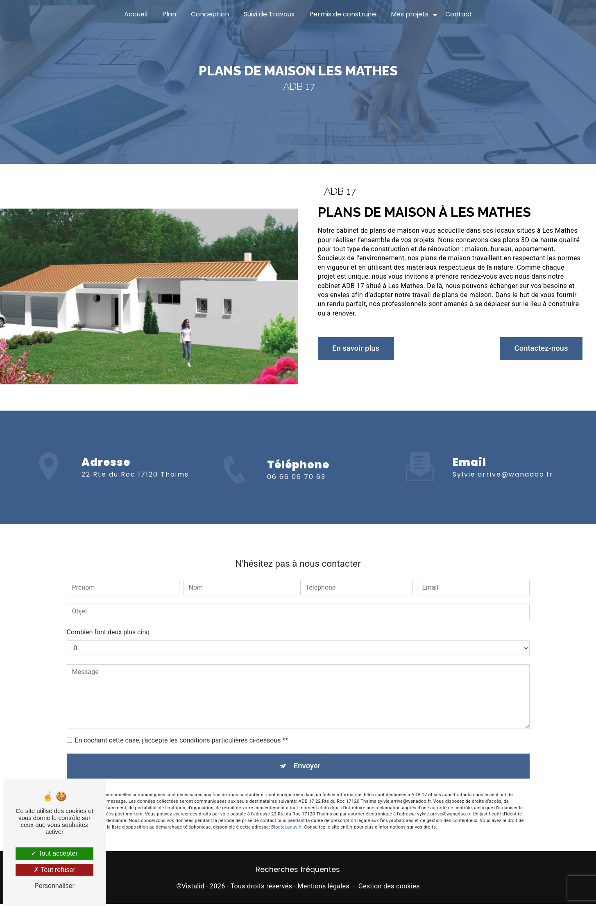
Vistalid (192, 888)
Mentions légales (323, 888)
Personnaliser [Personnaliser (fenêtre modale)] (54, 885)
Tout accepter (54, 853)
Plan (169, 14)
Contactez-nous (538, 348)
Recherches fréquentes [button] (298, 871)
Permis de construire (342, 14)
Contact (458, 14)
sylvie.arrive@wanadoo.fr (503, 467)
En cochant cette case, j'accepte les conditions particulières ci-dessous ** (181, 732)
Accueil (135, 14)
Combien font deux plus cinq (108, 624)
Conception (210, 14)
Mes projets (409, 14)
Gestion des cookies (389, 888)
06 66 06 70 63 (296, 485)
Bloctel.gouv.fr (286, 820)
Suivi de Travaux (269, 14)
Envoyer (307, 758)
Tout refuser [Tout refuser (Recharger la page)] (54, 869)
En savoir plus (358, 348)
